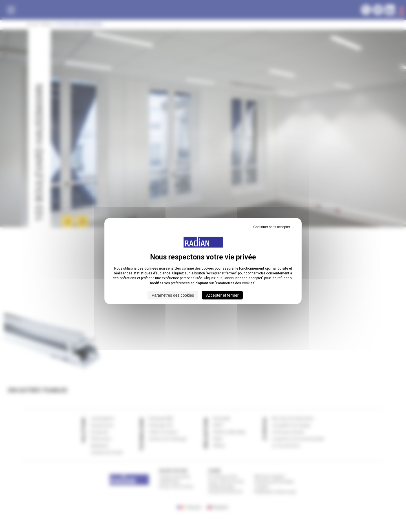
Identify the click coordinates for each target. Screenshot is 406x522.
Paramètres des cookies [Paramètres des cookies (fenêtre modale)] (173, 295)
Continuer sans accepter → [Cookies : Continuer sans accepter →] (273, 227)
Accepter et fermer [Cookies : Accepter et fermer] (222, 295)
